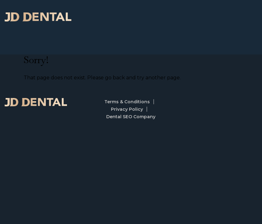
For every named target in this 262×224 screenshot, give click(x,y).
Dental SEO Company (130, 116)
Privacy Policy (127, 109)
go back (115, 78)
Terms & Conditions (127, 102)
